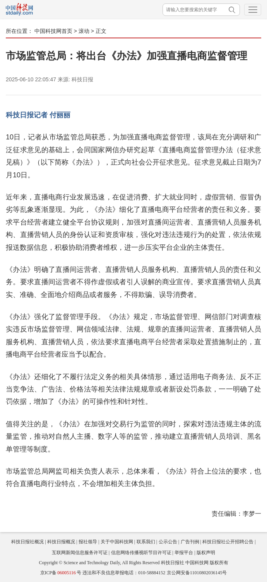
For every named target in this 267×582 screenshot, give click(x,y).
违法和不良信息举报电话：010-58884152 (123, 572)
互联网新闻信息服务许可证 (80, 552)
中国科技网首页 (53, 31)
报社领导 (88, 541)
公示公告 (168, 541)
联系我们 (146, 541)
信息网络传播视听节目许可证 (141, 552)
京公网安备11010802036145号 (197, 572)
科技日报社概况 (27, 541)
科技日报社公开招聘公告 (227, 541)
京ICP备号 (60, 572)
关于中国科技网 (117, 541)
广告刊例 (190, 541)
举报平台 (184, 552)
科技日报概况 (61, 541)
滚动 (84, 31)
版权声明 (206, 552)
